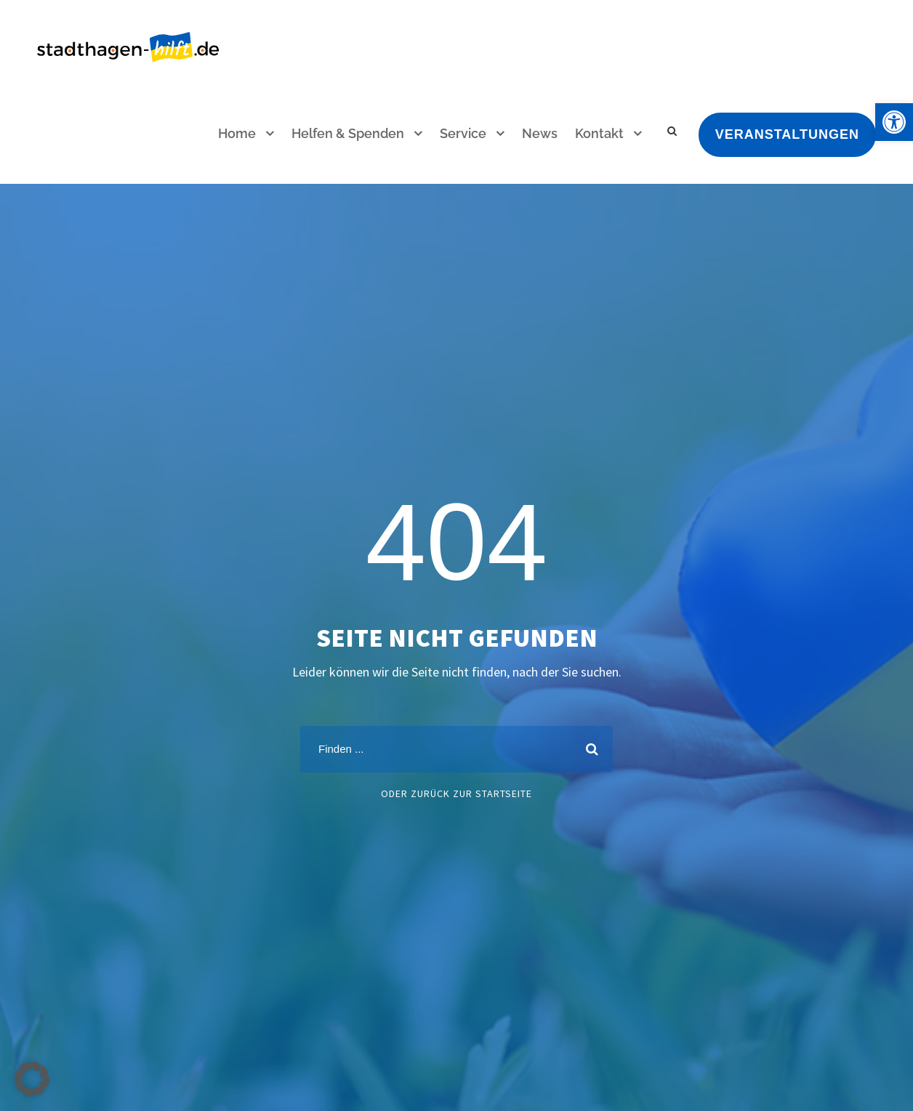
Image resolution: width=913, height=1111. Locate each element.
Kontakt (599, 133)
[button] (894, 122)
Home (237, 133)
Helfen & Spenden (347, 133)
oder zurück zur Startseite (456, 793)
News (540, 133)
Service (463, 133)
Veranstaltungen (787, 134)
